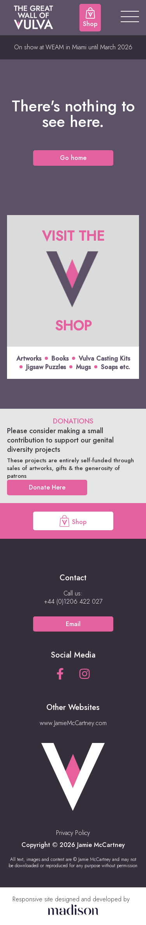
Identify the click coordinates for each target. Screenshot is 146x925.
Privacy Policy (73, 832)
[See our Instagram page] (84, 674)
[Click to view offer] (73, 297)
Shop (73, 521)
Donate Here (47, 487)
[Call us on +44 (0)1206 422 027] (73, 601)
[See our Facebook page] (60, 674)
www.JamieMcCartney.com (73, 722)
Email (73, 624)
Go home (73, 157)
